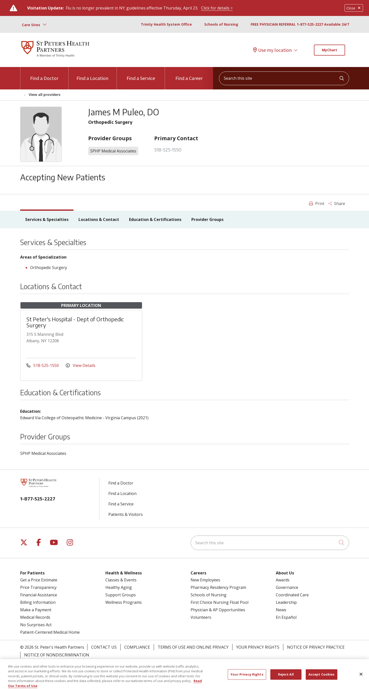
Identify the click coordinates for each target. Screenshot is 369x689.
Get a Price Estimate (38, 580)
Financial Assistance (38, 595)
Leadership (286, 602)
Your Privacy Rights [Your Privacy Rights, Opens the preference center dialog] (246, 679)
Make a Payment (35, 610)
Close (353, 8)
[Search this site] (284, 78)
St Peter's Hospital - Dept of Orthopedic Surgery (75, 322)
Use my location (272, 50)
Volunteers (201, 617)
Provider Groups (207, 219)
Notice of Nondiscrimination (56, 655)
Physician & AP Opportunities (218, 610)
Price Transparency (38, 587)
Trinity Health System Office (166, 24)
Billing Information (38, 602)
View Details (80, 365)
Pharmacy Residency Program (218, 587)
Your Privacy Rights (257, 647)
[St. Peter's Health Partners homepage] (55, 57)
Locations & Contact (98, 219)
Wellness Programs (123, 602)
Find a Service (141, 74)
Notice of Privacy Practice (316, 647)
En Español (286, 617)
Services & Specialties (47, 219)
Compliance (137, 647)
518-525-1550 (167, 149)
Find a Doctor (44, 74)
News (281, 610)
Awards (283, 580)
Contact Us (104, 647)
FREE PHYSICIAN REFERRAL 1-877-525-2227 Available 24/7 (300, 24)
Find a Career (189, 74)
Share (336, 203)
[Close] (361, 679)
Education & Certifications (155, 219)
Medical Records (35, 617)
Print (316, 203)
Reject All (286, 679)
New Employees (205, 580)
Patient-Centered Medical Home (50, 632)
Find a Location (92, 74)
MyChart (329, 50)
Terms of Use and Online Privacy (193, 647)
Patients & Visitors (125, 514)
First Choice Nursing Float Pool (219, 602)
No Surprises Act (36, 624)
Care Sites (31, 24)
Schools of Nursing (221, 24)
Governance (287, 587)
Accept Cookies (321, 679)
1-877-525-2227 (37, 498)
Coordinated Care (292, 595)
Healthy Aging (118, 587)
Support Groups (120, 595)
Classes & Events (121, 580)
